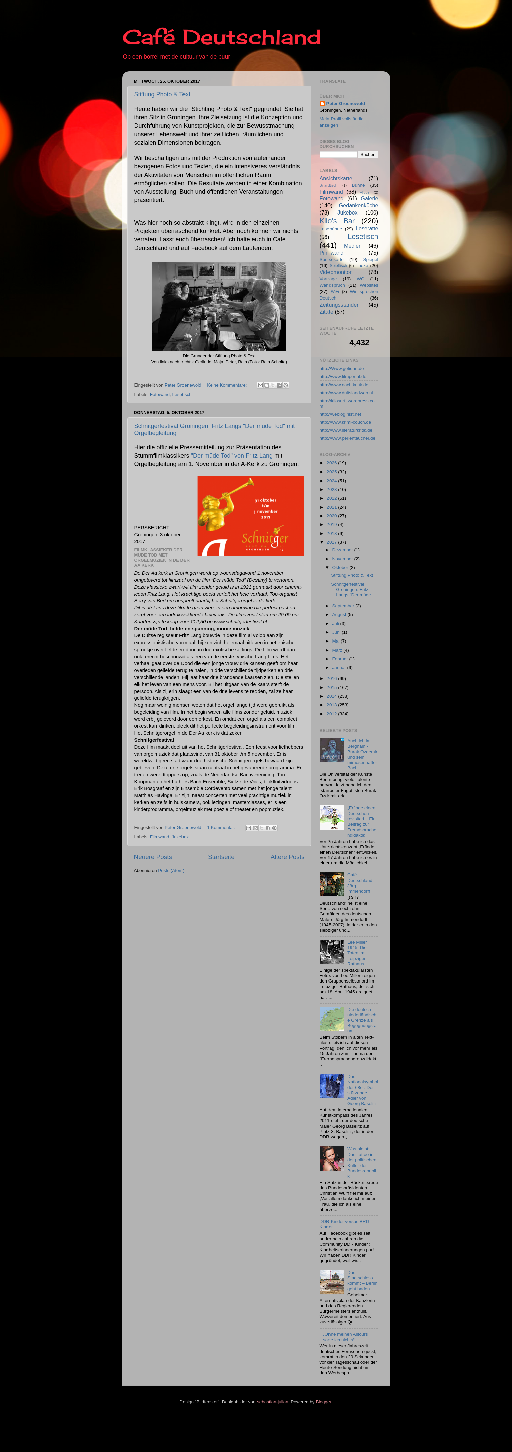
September (344, 605)
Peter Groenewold (345, 103)
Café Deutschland (221, 36)
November (343, 558)
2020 (332, 515)
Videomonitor (336, 272)
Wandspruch (332, 285)
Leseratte (367, 228)
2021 (332, 507)
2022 (332, 498)
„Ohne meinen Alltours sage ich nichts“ (345, 1337)
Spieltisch (338, 265)
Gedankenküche (358, 205)
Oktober (341, 567)
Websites (369, 285)
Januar (339, 667)
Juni (337, 632)
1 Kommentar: (222, 827)
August (340, 614)
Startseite (221, 856)
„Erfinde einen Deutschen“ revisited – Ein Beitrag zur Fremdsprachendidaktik (361, 821)
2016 (332, 678)
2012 (332, 713)
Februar (340, 658)
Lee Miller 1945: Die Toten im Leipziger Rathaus (357, 953)
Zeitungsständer (339, 305)
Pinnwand (332, 253)
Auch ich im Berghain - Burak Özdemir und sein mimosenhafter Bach (362, 754)
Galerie (369, 198)
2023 (332, 489)
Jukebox (180, 836)
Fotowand (160, 394)
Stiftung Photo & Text (162, 94)
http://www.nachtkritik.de (344, 384)
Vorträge (328, 278)
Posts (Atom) (171, 870)
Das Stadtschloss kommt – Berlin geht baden (362, 1280)
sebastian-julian (272, 1401)
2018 (332, 533)
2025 (332, 471)
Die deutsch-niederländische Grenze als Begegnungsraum (362, 1020)
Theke (362, 265)
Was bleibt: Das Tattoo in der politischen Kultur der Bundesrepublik (361, 1162)
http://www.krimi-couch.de (345, 422)
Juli (336, 623)
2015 (332, 687)
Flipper (365, 192)
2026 (332, 462)
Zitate (327, 312)
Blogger (323, 1401)
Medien (353, 246)
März (338, 650)
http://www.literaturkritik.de (346, 430)
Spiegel (370, 259)
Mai (336, 641)
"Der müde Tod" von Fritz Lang (232, 455)
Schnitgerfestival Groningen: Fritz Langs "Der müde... (353, 589)
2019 (332, 524)
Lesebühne (331, 228)
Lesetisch (182, 394)
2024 (332, 480)
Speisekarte (332, 259)
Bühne (358, 185)
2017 (332, 542)
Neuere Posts (153, 856)
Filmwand (159, 836)
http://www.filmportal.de (343, 376)
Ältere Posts (288, 856)
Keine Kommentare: (227, 385)
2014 (332, 696)
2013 (332, 704)
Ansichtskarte (336, 178)
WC (360, 278)
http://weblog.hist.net (340, 414)
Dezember (343, 549)
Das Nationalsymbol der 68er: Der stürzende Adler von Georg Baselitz (362, 1090)
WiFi (335, 291)
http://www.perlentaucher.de (348, 438)
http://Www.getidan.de (342, 368)
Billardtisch (328, 185)
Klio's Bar (337, 221)
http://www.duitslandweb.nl (346, 392)
